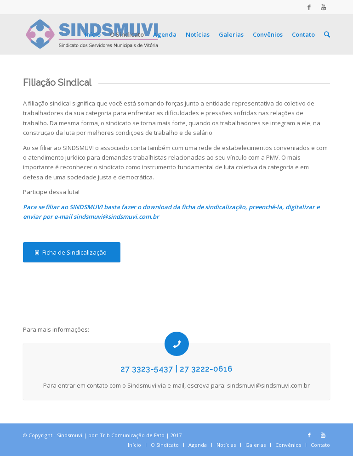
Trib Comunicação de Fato (132, 435)
